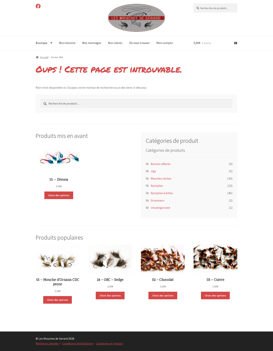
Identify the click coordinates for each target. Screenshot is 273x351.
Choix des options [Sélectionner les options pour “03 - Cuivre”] (215, 295)
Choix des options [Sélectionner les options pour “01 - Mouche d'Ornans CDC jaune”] (57, 300)
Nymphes (157, 186)
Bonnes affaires (161, 164)
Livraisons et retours (109, 343)
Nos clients (115, 43)
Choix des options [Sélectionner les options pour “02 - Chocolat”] (162, 295)
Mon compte (164, 43)
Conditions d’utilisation (77, 343)
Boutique (41, 43)
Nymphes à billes (162, 193)
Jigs (153, 171)
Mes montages (91, 43)
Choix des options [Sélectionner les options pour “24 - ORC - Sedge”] (110, 295)
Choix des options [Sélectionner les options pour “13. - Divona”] (58, 195)
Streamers (157, 200)
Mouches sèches (161, 178)
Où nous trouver (139, 43)
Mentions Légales (47, 343)
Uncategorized (160, 208)
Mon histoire (67, 43)
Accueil (44, 57)
